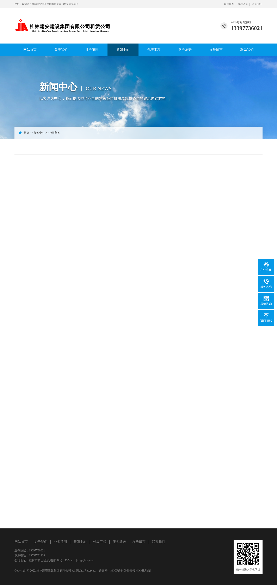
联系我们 (256, 4)
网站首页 (30, 49)
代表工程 (154, 49)
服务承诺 (185, 49)
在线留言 (243, 4)
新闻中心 (123, 49)
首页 (26, 132)
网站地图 (229, 4)
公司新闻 (54, 132)
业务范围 (92, 49)
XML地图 (144, 570)
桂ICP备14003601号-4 (123, 570)
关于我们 (61, 49)
